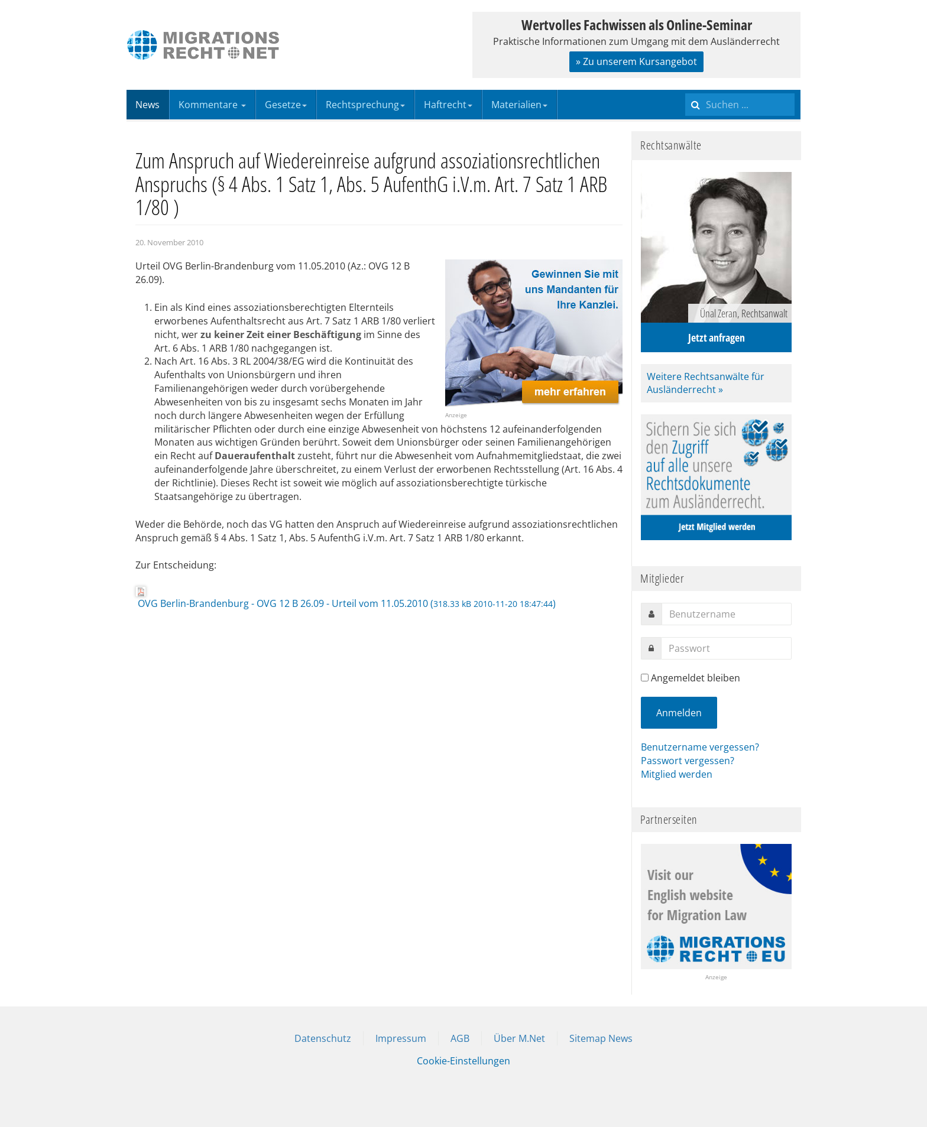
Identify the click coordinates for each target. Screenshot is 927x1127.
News (147, 104)
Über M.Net (519, 1038)
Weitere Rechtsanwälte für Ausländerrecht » (705, 383)
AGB (459, 1038)
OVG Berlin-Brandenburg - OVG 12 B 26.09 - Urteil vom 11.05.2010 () (345, 598)
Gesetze (286, 104)
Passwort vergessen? (687, 760)
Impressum (400, 1038)
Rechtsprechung (365, 104)
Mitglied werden (676, 774)
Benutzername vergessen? (700, 747)
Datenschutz (322, 1038)
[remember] (645, 677)
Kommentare (212, 104)
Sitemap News (601, 1038)
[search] (740, 104)
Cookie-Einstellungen (463, 1060)
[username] (727, 614)
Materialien (519, 104)
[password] (726, 648)
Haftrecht (448, 104)
